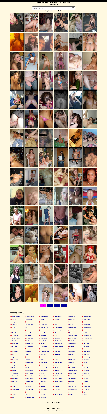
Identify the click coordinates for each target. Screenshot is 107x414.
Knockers (71, 354)
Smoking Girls (72, 384)
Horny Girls (15, 351)
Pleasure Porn (15, 370)
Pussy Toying (72, 373)
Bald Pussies (87, 319)
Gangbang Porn (58, 343)
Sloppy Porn (29, 384)
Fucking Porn (30, 343)
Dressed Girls (30, 338)
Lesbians (29, 357)
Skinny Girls (86, 381)
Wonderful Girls (30, 397)
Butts (28, 327)
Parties (28, 367)
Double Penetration (16, 338)
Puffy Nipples (30, 373)
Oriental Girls (72, 365)
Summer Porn (15, 389)
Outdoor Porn (87, 365)
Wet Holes (71, 394)
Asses (42, 319)
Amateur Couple (16, 316)
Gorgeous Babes (59, 346)
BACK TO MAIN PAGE (53, 402)
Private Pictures (73, 370)
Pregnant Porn (44, 370)
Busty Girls (14, 327)
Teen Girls (57, 389)
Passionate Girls (44, 367)
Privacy (53, 410)
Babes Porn (72, 319)
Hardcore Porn (15, 349)
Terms (45, 410)
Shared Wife (43, 381)
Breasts (71, 324)
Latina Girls (86, 354)
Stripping (57, 386)
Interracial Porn (73, 351)
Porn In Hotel (30, 370)
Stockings (43, 386)
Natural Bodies (30, 362)
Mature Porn (15, 359)
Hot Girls (29, 351)
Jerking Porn (87, 351)
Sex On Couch (58, 378)
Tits (13, 392)
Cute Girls (29, 335)
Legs (13, 357)
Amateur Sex (72, 316)
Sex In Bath (15, 378)
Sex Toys (86, 378)
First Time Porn (58, 340)
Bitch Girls (71, 322)
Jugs (28, 354)
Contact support (59, 410)
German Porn (72, 343)
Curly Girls (86, 332)
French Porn (15, 343)
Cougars (86, 330)
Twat (28, 392)
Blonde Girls (15, 324)
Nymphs (14, 365)
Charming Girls (58, 327)
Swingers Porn (30, 389)
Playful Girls (86, 367)
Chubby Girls (30, 330)
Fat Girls (28, 340)
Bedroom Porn (58, 322)
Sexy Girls (14, 381)
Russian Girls (30, 375)
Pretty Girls (57, 370)
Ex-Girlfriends (72, 338)
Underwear (43, 392)
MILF (42, 359)
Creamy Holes (30, 332)
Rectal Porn (86, 373)
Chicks (13, 330)
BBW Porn (29, 322)
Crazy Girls (14, 332)
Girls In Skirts (44, 346)
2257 (49, 410)
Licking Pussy (44, 357)
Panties (14, 367)
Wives (13, 397)
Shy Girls (71, 381)
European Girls (58, 338)
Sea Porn (57, 375)
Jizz (13, 354)
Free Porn (86, 340)
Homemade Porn (73, 349)
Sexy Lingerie (30, 381)
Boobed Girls (44, 324)
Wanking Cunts (58, 394)
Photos (61, 11)
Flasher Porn (72, 340)
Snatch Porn (86, 384)
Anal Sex (14, 319)
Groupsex (71, 346)
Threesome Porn (73, 389)
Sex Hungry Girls (88, 375)
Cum (56, 332)
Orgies (56, 365)
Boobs (56, 324)
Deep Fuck (43, 335)
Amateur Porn (58, 316)
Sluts (42, 384)
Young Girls (43, 397)
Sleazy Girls (15, 384)
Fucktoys (43, 343)
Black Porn (86, 322)
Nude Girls (71, 362)
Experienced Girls (88, 338)
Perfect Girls (72, 367)
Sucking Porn (87, 386)
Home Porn (43, 349)
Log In (32, 0)
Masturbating (87, 357)
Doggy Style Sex (87, 335)
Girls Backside (30, 346)
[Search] (54, 8)
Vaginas (28, 394)
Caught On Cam (44, 327)
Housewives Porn (45, 351)
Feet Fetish (43, 340)
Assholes (57, 319)
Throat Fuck (86, 389)
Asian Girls (29, 319)
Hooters (85, 349)
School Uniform (44, 375)
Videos (54, 11)
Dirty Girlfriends (73, 335)
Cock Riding (58, 330)
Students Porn (72, 386)
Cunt (70, 332)
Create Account (26, 0)
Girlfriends (14, 346)
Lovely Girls (58, 357)
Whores (85, 394)
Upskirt (85, 392)
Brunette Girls (87, 324)
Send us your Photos (51, 408)
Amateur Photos (44, 316)
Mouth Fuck (72, 359)
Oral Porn (29, 365)
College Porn (72, 330)
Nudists (85, 362)
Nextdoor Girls (58, 362)
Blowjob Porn (30, 324)
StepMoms (29, 386)
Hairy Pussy (86, 346)
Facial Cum (14, 340)
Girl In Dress (86, 343)
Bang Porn (14, 322)
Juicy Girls (43, 354)
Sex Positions (72, 378)
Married (71, 357)
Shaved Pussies (58, 381)
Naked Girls (86, 359)
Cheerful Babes (87, 327)
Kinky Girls (57, 354)
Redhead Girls (15, 375)
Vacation (14, 394)
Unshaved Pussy (73, 392)
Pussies (42, 373)
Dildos (56, 335)
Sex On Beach (44, 378)
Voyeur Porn (43, 394)
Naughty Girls (44, 362)
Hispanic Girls (30, 349)
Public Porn (15, 373)
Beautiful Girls (44, 322)
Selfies (70, 375)
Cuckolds (43, 332)
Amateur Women (87, 316)
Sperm (13, 386)
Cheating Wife (72, 327)
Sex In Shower (30, 378)
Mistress (57, 359)
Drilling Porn (44, 338)
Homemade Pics (59, 349)
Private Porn (86, 370)
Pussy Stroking (58, 373)
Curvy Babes (15, 335)
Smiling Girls (58, 384)
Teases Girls (43, 389)
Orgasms (43, 365)
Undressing (57, 392)
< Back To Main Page (53, 4)
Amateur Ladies (30, 316)
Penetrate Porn (58, 367)
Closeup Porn (44, 330)
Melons (28, 359)
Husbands (57, 351)
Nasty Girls (14, 362)
